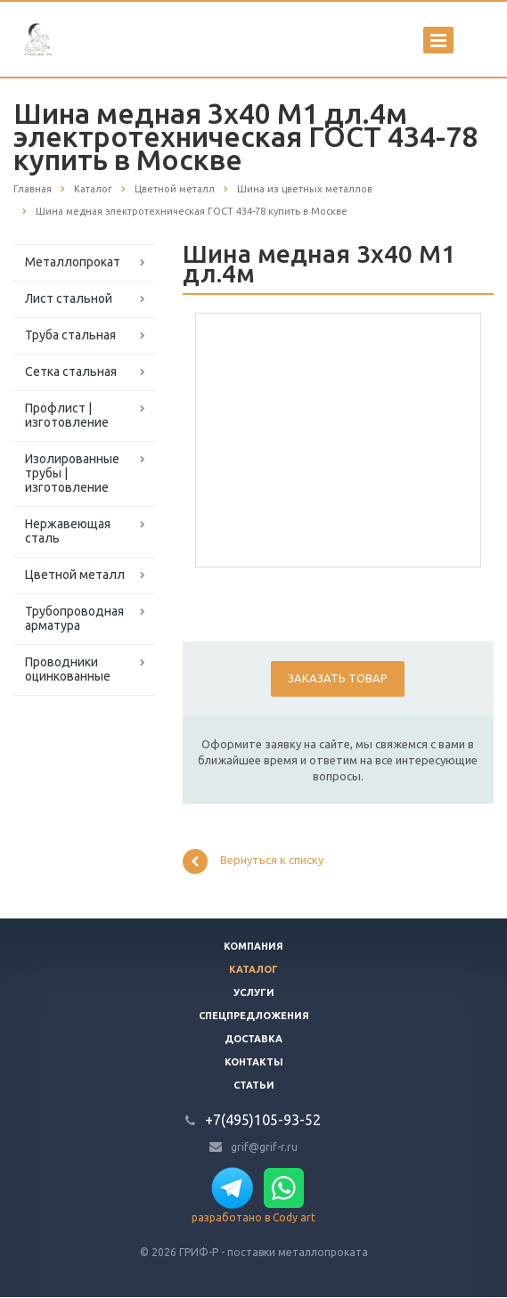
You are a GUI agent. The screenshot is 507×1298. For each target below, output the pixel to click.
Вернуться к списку (253, 861)
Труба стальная (70, 335)
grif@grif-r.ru (264, 1146)
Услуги (253, 992)
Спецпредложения (254, 1015)
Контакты (254, 1062)
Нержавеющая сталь (67, 531)
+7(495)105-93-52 (263, 1120)
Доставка (253, 1038)
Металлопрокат (72, 262)
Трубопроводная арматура (74, 618)
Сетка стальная (71, 371)
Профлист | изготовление (67, 415)
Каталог (253, 969)
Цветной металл (75, 574)
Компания (253, 946)
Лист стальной (68, 298)
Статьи (253, 1085)
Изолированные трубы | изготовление (72, 473)
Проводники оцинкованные (67, 669)
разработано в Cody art (253, 1217)
